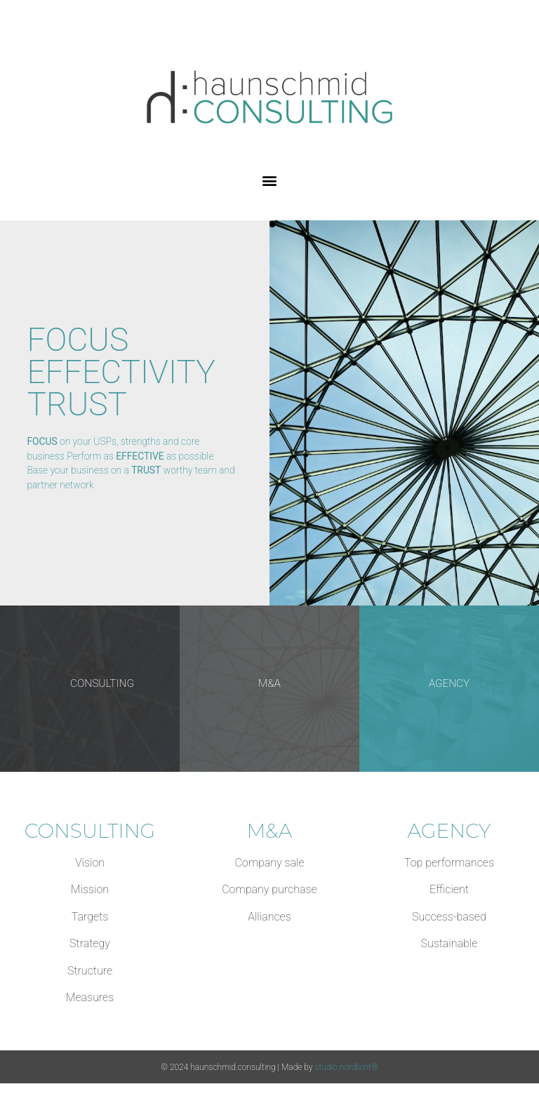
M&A (269, 683)
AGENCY (449, 683)
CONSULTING (102, 683)
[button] (269, 180)
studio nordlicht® (346, 1067)
